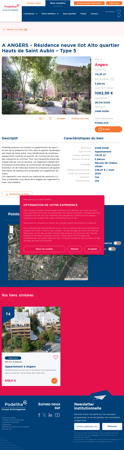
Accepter (92, 249)
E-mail (104, 129)
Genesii (85, 279)
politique (95, 435)
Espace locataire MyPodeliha (89, 3)
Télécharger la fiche (17, 194)
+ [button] (11, 228)
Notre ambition (48, 14)
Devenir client (34, 3)
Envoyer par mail (80, 118)
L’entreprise (29, 14)
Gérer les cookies (44, 249)
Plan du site (7, 429)
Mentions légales (9, 418)
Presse (83, 14)
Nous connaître (57, 3)
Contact (94, 14)
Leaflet (67, 279)
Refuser (74, 249)
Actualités (109, 12)
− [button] (11, 231)
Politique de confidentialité (13, 420)
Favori (50, 118)
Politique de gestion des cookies (15, 427)
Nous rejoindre (69, 14)
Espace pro (114, 3)
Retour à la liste (17, 30)
